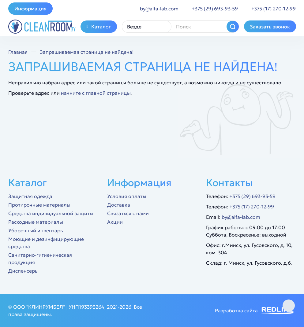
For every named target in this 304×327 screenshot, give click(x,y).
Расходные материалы (35, 222)
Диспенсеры (23, 271)
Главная (18, 52)
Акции (115, 222)
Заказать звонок (270, 27)
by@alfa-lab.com (241, 217)
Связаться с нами (128, 213)
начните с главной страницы (96, 93)
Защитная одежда (30, 196)
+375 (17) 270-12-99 (252, 207)
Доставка (118, 205)
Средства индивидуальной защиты (50, 213)
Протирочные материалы (39, 205)
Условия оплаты (126, 196)
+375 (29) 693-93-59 (253, 196)
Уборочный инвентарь (35, 230)
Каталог (99, 27)
